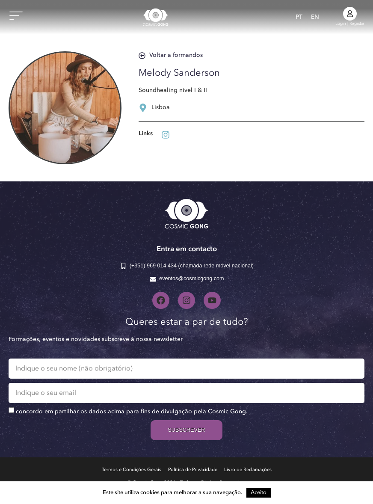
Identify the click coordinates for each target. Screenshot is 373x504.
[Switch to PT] (299, 17)
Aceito (258, 492)
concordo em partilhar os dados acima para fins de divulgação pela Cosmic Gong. (132, 412)
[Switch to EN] (315, 17)
